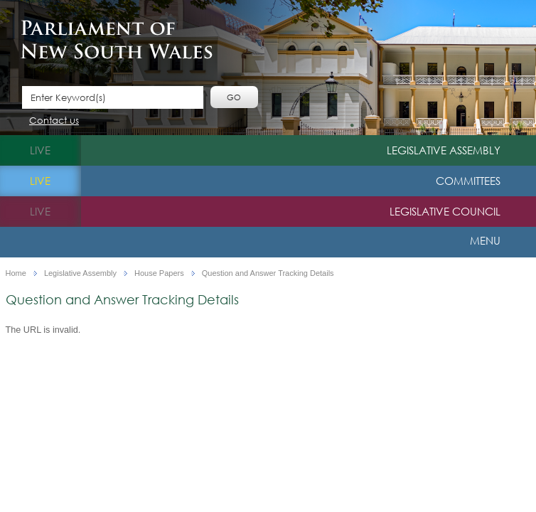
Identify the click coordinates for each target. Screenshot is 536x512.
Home (16, 273)
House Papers (159, 273)
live (40, 150)
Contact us (54, 121)
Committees (468, 181)
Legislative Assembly (443, 150)
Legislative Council (445, 211)
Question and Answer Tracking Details (268, 273)
